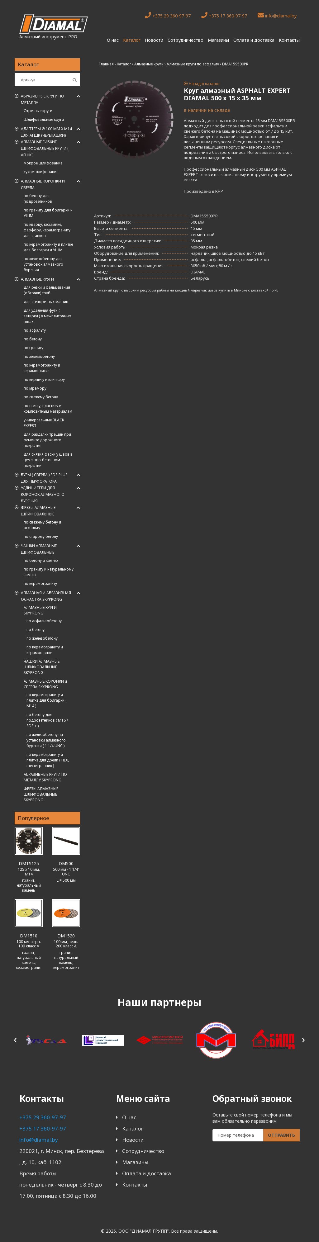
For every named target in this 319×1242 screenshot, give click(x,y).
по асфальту (35, 330)
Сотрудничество (185, 40)
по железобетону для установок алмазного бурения (43, 264)
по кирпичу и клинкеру (44, 379)
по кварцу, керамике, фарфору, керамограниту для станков (47, 230)
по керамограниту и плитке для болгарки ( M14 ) (46, 700)
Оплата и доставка (253, 40)
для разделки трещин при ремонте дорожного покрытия (47, 440)
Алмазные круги (37, 279)
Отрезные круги (38, 110)
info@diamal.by (277, 15)
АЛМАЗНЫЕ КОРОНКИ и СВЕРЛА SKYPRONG (45, 684)
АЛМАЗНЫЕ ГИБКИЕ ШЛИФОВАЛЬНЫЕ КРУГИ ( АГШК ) (45, 148)
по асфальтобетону (44, 620)
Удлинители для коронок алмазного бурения (42, 494)
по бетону (33, 339)
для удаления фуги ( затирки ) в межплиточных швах (47, 316)
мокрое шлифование (43, 163)
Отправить (281, 1135)
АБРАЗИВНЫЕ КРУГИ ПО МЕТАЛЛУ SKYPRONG (45, 777)
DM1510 (28, 936)
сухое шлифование (41, 171)
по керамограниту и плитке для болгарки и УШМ (48, 247)
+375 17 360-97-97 (224, 15)
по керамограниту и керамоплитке (42, 368)
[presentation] (15, 1039)
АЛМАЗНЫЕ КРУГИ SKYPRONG (40, 610)
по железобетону (39, 356)
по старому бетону (41, 536)
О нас (113, 40)
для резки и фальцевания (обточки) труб (47, 290)
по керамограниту (40, 583)
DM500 (66, 863)
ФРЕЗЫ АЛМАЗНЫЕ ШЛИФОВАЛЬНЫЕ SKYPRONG (41, 794)
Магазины (218, 40)
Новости (154, 40)
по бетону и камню (41, 560)
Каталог (131, 40)
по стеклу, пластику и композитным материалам (48, 408)
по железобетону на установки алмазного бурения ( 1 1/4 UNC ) (46, 740)
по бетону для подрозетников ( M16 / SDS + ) (47, 720)
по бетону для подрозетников (38, 198)
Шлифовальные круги (44, 119)
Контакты (289, 40)
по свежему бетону (41, 397)
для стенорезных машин (46, 301)
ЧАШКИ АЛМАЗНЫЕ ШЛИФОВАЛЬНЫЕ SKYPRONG (42, 667)
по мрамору (35, 388)
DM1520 (66, 936)
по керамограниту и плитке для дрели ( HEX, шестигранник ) (47, 760)
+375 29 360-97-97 (168, 15)
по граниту (33, 347)
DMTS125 (29, 863)
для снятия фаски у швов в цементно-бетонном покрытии (48, 460)
